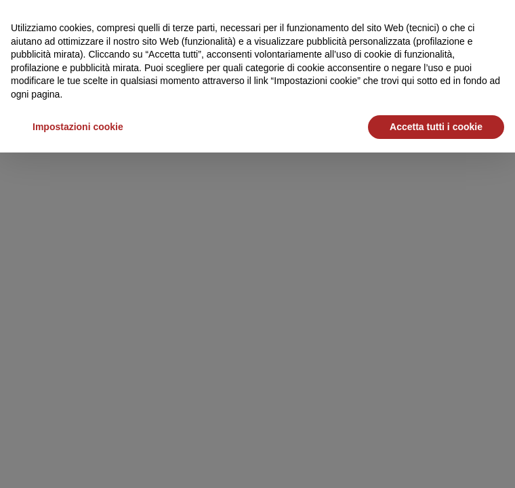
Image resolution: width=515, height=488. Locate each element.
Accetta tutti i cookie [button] (436, 126)
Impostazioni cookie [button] (78, 126)
